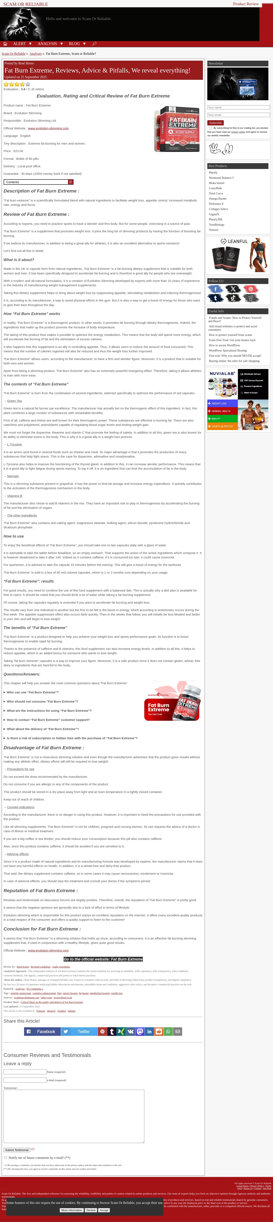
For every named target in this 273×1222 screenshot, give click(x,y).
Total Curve (216, 193)
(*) (32, 1148)
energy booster (70, 993)
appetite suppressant (21, 993)
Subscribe (215, 122)
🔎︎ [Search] (94, 43)
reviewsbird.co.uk (63, 997)
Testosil (213, 229)
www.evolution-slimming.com (48, 128)
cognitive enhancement (44, 993)
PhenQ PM (215, 219)
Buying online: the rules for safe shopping (234, 361)
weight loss (116, 993)
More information (71, 1210)
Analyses (36, 53)
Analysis (47, 43)
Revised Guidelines (41, 966)
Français (40, 1010)
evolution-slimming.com (26, 997)
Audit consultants (61, 966)
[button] (30, 43)
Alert (19, 43)
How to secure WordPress (224, 345)
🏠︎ (5, 43)
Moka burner (217, 183)
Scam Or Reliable (25, 4)
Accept (104, 1210)
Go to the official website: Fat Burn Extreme (103, 959)
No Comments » (34, 988)
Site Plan (267, 1188)
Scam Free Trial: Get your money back (232, 340)
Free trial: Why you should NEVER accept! (235, 355)
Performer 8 (216, 203)
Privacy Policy (257, 1185)
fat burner (84, 993)
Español (62, 1010)
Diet (59, 993)
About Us (247, 1188)
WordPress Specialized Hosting (228, 350)
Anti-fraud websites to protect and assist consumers (232, 328)
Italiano (71, 1010)
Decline (91, 1210)
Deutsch (51, 1010)
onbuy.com (46, 997)
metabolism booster (100, 993)
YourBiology (217, 224)
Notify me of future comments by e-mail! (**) (37, 1157)
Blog (74, 43)
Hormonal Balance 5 (221, 177)
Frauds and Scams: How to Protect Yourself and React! (234, 319)
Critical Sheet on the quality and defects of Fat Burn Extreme (52, 1002)
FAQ (239, 1188)
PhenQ (213, 172)
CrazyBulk (215, 188)
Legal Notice (243, 1185)
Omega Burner (218, 198)
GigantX (214, 214)
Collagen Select (218, 209)
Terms (268, 1185)
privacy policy (238, 132)
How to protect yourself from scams (230, 334)
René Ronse (23, 966)
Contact (257, 1188)
